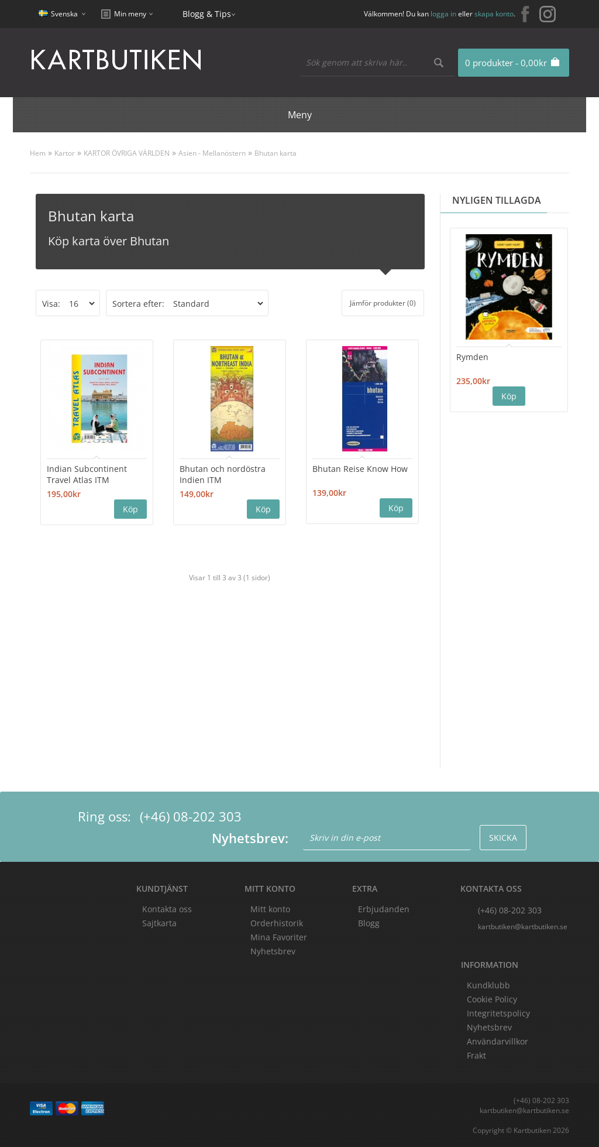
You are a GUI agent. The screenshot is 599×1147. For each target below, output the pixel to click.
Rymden (472, 356)
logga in (443, 14)
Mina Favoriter (278, 937)
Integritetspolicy (498, 1013)
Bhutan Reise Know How (360, 468)
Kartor (64, 153)
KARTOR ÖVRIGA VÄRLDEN (127, 153)
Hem (38, 153)
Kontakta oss (167, 909)
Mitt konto (270, 909)
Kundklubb (488, 985)
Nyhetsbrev (272, 951)
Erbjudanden (383, 909)
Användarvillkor (497, 1041)
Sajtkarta (159, 923)
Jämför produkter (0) (383, 303)
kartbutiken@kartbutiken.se (522, 927)
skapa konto (494, 14)
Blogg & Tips (207, 13)
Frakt (476, 1055)
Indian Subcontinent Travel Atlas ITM (87, 474)
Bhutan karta (275, 153)
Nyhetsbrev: (250, 838)
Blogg (369, 923)
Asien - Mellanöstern (212, 153)
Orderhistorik (276, 923)
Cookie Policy (492, 999)
